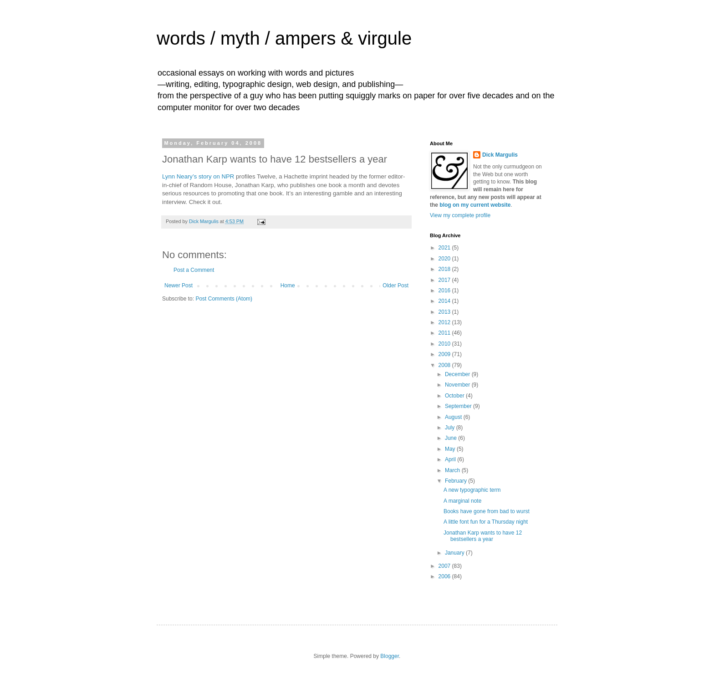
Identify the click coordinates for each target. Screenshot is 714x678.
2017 (445, 280)
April (451, 459)
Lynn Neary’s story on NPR (198, 176)
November (458, 385)
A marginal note (462, 501)
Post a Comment (193, 270)
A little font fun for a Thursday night (486, 522)
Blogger (389, 656)
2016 (445, 290)
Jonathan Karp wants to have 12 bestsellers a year (483, 536)
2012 (445, 322)
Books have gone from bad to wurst (487, 511)
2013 (445, 312)
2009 (445, 354)
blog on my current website (474, 205)
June (451, 438)
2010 (445, 344)
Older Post (395, 285)
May (451, 449)
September (459, 406)
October (455, 396)
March (453, 470)
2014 (445, 301)
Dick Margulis (500, 155)
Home (287, 285)
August (454, 417)
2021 (445, 248)
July (450, 427)
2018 (445, 269)
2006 (445, 576)
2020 (445, 258)
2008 (445, 365)
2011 (445, 333)
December (458, 374)
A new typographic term (472, 490)
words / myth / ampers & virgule (284, 38)
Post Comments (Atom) (223, 299)
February (456, 481)
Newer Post (178, 285)
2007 (445, 566)
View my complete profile (460, 215)
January (455, 553)
